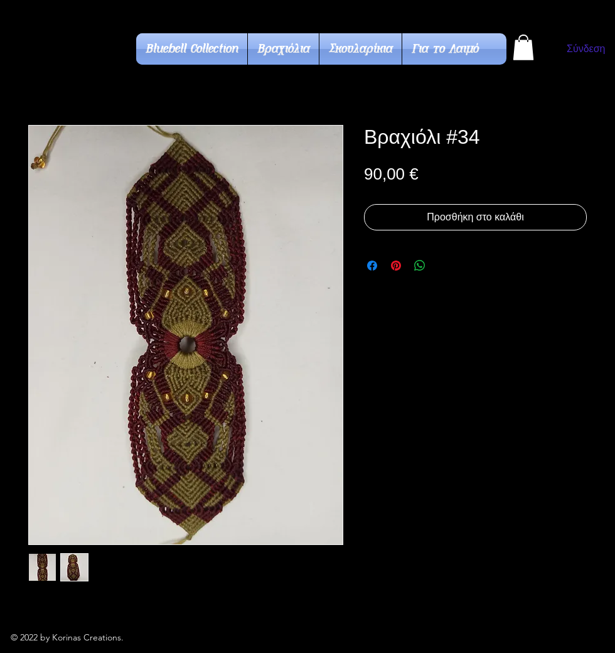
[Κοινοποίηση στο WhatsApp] (419, 265)
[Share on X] (443, 265)
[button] (523, 47)
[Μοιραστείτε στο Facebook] (372, 265)
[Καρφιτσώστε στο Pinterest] (396, 265)
